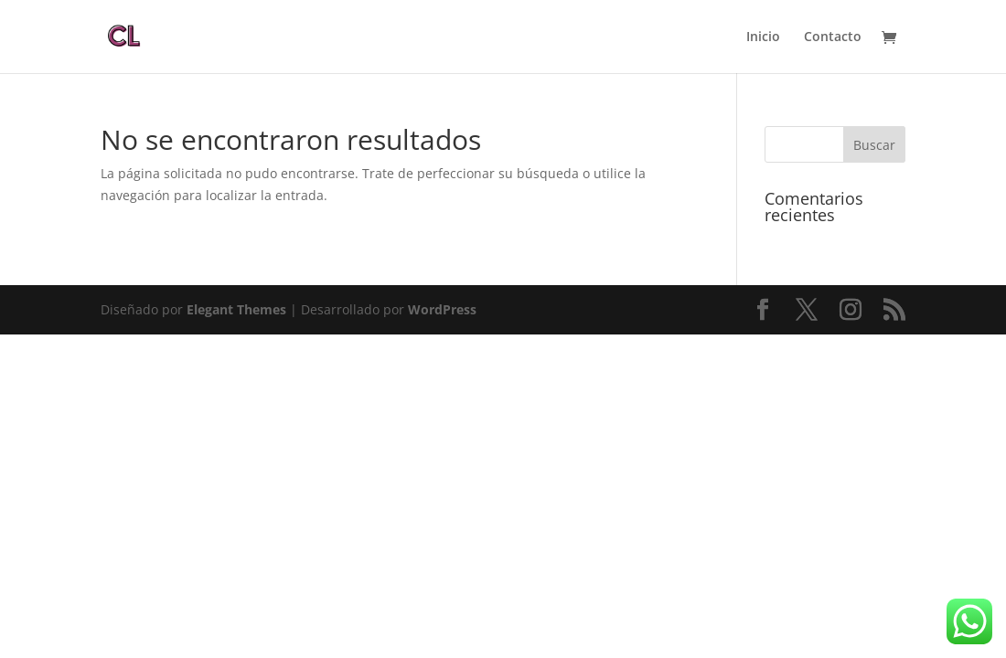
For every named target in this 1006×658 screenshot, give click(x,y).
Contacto (833, 37)
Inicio (763, 37)
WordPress (442, 309)
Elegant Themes (236, 309)
